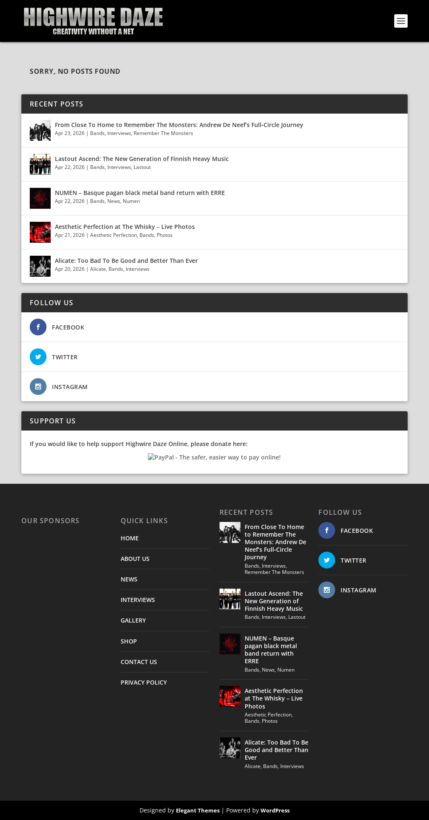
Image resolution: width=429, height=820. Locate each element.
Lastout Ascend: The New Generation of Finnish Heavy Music (142, 159)
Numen (131, 201)
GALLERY (133, 620)
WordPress (275, 810)
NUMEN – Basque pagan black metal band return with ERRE (140, 193)
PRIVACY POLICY (144, 682)
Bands (97, 133)
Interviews (119, 133)
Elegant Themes (198, 810)
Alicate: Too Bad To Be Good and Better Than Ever (126, 261)
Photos (165, 235)
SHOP (129, 641)
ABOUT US (135, 559)
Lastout (142, 167)
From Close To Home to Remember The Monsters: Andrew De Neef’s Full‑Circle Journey (179, 125)
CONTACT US (139, 662)
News (113, 201)
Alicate (98, 268)
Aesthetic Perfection (113, 235)
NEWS (129, 579)
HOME (130, 538)
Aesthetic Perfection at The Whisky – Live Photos (125, 227)
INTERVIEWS (138, 600)
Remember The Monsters (163, 133)
